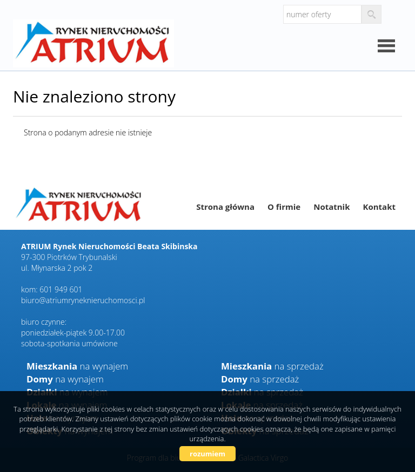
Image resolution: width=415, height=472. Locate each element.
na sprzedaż (272, 366)
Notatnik (331, 206)
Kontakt (379, 206)
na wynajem (77, 366)
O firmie (283, 206)
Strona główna (225, 206)
